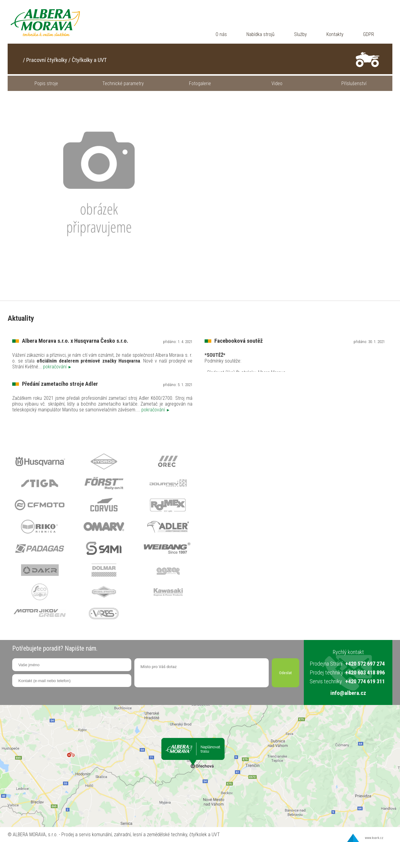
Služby (300, 34)
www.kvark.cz (374, 838)
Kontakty (335, 34)
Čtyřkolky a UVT (89, 60)
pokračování (57, 367)
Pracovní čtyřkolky (46, 60)
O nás (221, 34)
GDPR (368, 34)
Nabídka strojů (260, 34)
